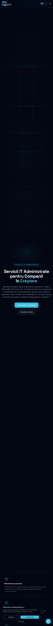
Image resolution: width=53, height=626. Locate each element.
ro (42, 3)
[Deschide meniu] (50, 3)
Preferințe (21, 621)
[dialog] (21, 615)
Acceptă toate (30, 617)
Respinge (11, 617)
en (45, 3)
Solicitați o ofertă (26, 312)
